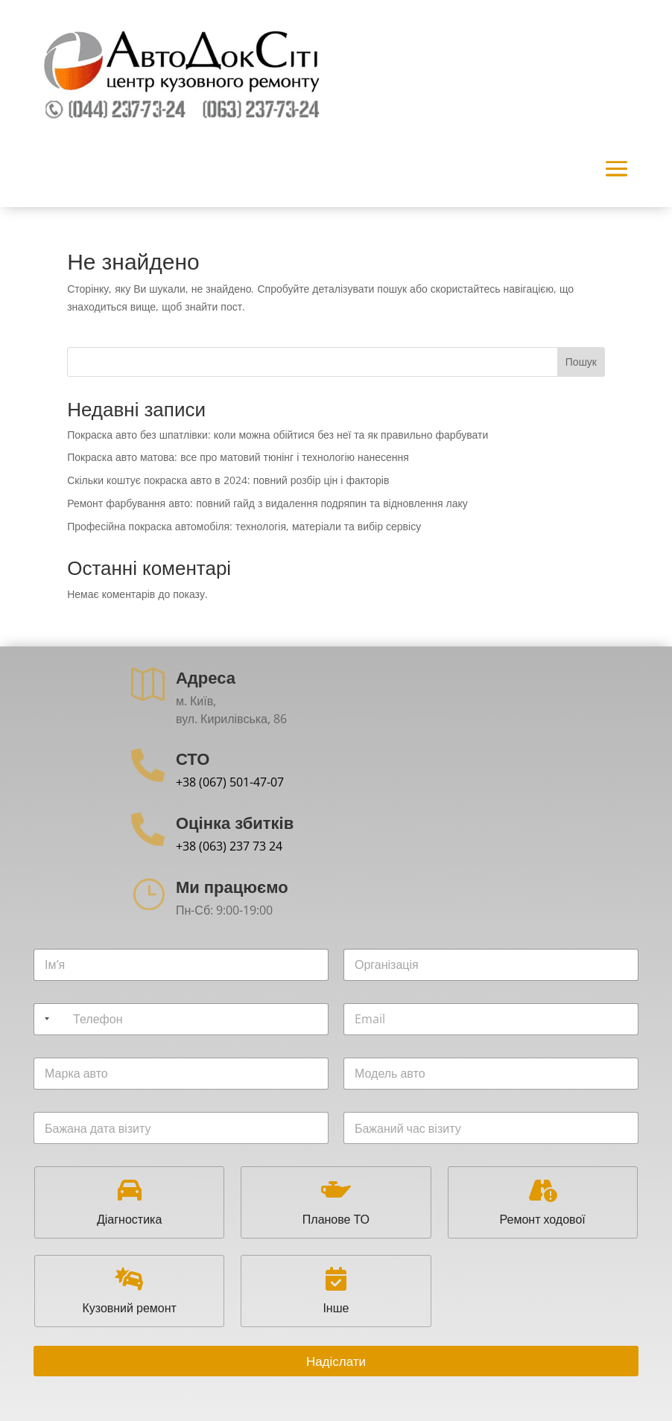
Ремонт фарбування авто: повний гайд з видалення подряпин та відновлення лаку (267, 503)
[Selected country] (44, 1019)
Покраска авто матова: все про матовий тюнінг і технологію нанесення (238, 457)
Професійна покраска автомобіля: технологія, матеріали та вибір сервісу (244, 526)
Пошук (581, 362)
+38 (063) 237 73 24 (229, 846)
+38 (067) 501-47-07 (230, 782)
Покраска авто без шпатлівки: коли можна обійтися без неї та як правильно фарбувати (277, 434)
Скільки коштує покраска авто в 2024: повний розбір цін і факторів (228, 480)
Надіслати (336, 1361)
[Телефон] (181, 1019)
